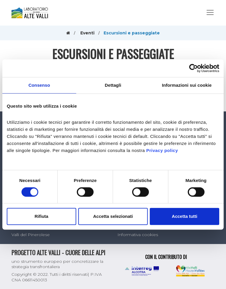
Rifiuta (41, 216)
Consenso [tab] (39, 85)
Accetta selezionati (113, 216)
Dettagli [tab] (113, 85)
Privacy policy (162, 150)
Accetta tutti (184, 216)
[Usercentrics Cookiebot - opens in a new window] (193, 68)
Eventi (87, 33)
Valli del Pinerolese (30, 235)
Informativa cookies (137, 235)
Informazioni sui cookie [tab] (187, 85)
